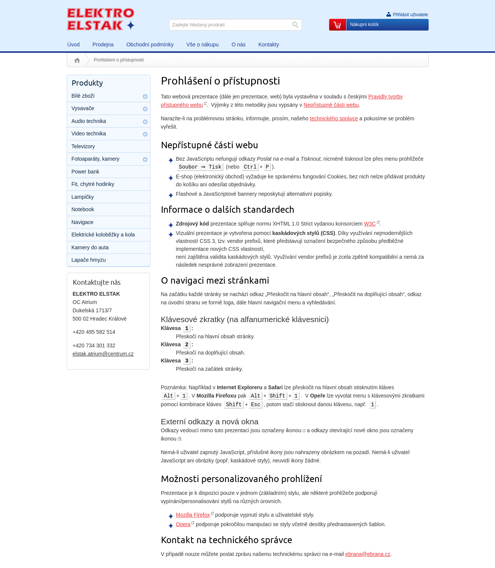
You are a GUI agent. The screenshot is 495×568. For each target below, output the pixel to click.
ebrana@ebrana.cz (367, 554)
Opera (183, 524)
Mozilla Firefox (193, 515)
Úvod (77, 60)
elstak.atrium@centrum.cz (103, 354)
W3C (370, 224)
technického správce (334, 118)
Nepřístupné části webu (331, 105)
